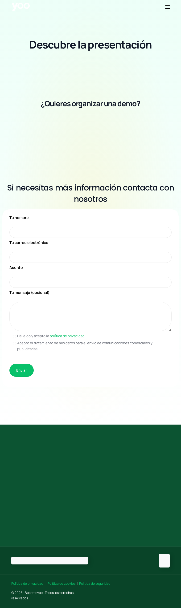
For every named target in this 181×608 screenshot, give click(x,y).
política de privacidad (67, 335)
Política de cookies (61, 583)
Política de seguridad (94, 583)
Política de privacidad (27, 583)
